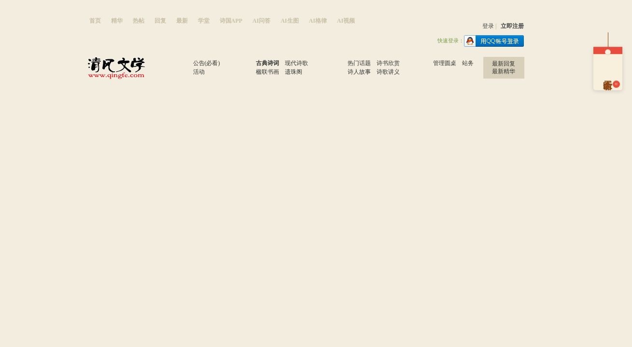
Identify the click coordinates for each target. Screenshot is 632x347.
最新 (182, 20)
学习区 (333, 70)
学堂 (204, 20)
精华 (117, 20)
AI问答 (261, 20)
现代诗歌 (296, 63)
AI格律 (318, 20)
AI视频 (346, 20)
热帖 (138, 20)
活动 (199, 71)
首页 (95, 20)
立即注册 (512, 26)
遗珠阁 (293, 71)
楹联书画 (267, 71)
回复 (160, 20)
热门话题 (359, 63)
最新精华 (503, 71)
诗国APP (231, 20)
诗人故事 (359, 71)
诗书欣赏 (388, 63)
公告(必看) (206, 63)
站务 (468, 63)
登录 (488, 26)
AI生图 (289, 20)
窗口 (179, 70)
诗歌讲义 (388, 71)
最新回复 (503, 63)
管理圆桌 (444, 63)
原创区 (242, 70)
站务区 (419, 70)
